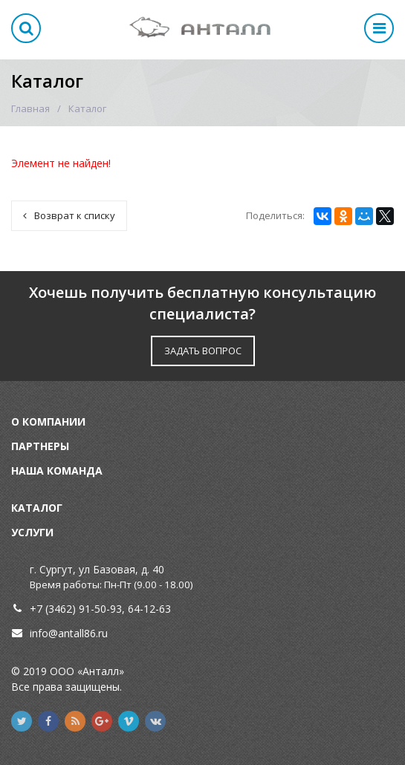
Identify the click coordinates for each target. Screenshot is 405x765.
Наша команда (57, 470)
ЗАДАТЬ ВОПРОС (203, 350)
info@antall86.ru (69, 633)
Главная (30, 108)
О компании (48, 421)
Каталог (36, 508)
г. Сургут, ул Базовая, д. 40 (97, 569)
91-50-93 (100, 609)
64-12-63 (149, 609)
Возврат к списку (69, 215)
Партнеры (40, 446)
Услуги (32, 532)
